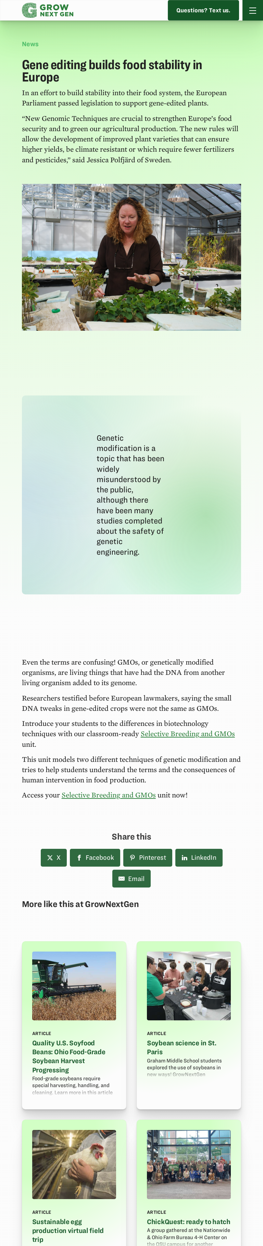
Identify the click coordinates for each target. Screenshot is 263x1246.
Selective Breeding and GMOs (188, 733)
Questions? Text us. (204, 10)
